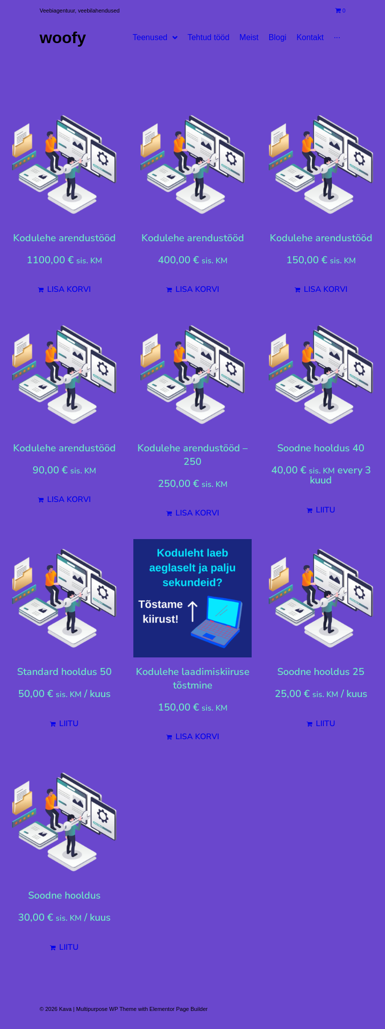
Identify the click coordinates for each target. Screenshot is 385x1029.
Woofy (63, 38)
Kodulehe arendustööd (64, 238)
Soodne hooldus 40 (321, 448)
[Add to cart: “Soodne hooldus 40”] (321, 510)
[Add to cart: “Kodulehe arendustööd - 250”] (192, 513)
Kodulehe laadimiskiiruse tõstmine (192, 678)
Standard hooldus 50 (64, 671)
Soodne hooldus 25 (321, 671)
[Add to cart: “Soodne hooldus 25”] (321, 723)
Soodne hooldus (64, 895)
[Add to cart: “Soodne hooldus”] (64, 947)
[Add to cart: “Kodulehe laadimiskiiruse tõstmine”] (192, 737)
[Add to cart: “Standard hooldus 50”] (64, 723)
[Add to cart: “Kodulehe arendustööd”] (64, 289)
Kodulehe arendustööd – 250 (192, 454)
